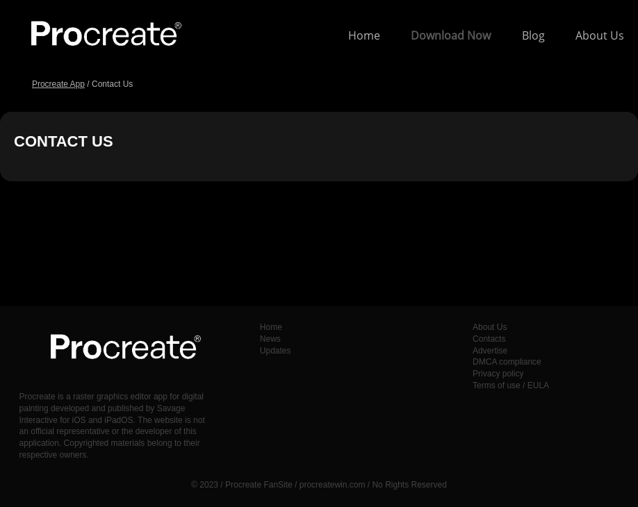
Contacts (489, 339)
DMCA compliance (507, 362)
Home (364, 35)
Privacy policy (498, 374)
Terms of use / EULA (511, 385)
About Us (599, 35)
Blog (533, 35)
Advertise (490, 351)
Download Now (451, 35)
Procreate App (58, 84)
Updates (275, 351)
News (270, 339)
